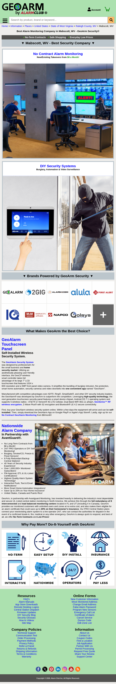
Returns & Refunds (26, 651)
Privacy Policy (26, 646)
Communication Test (26, 638)
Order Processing (27, 640)
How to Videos (26, 622)
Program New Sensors (84, 612)
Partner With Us (84, 648)
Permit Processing (84, 651)
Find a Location (85, 643)
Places (28, 28)
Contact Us (84, 638)
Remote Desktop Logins (26, 609)
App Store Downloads (26, 607)
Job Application (84, 646)
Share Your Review (84, 656)
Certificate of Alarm (84, 617)
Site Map (26, 625)
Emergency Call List (84, 615)
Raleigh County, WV (86, 28)
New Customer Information (84, 601)
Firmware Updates (26, 615)
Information (16, 28)
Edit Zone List (84, 625)
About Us (84, 635)
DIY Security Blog (27, 617)
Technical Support (26, 635)
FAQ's (26, 601)
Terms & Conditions (27, 656)
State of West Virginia (62, 28)
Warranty (26, 659)
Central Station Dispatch (26, 612)
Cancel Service (84, 620)
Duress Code (84, 622)
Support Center (84, 659)
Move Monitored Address (84, 604)
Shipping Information (26, 653)
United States (41, 28)
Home (5, 28)
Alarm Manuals (26, 604)
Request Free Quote (84, 653)
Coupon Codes (84, 640)
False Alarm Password (84, 609)
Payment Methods (26, 643)
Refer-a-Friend (26, 648)
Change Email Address (84, 607)
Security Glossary (26, 620)
